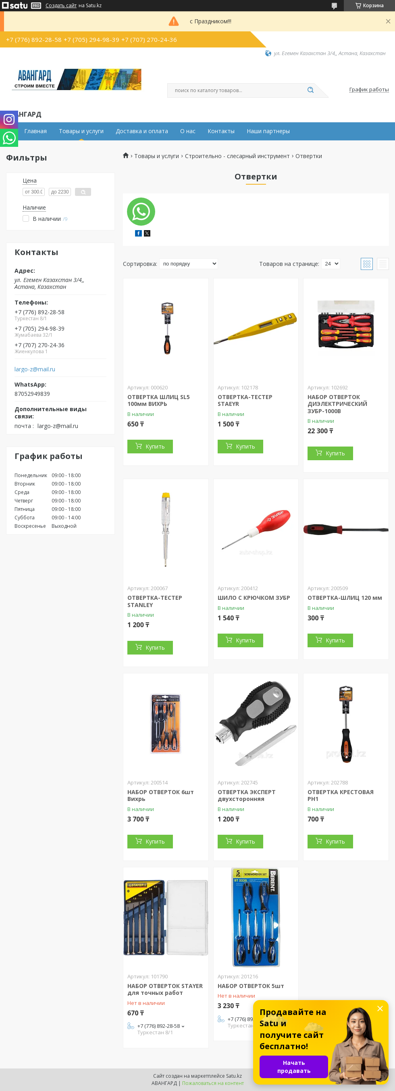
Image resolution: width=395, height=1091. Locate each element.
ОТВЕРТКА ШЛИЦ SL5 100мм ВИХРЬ (158, 400)
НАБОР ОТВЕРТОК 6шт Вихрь (160, 795)
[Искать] (310, 90)
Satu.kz (234, 1075)
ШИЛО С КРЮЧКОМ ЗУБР (254, 597)
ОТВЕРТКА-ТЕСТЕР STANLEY (154, 601)
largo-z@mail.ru (35, 369)
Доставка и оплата (142, 131)
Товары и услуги (81, 131)
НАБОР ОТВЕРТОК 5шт (251, 986)
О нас (187, 131)
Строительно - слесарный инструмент (237, 156)
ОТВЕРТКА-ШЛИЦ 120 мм (345, 597)
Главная (35, 131)
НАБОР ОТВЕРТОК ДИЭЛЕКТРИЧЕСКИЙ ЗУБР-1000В (337, 404)
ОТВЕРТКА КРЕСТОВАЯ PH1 (341, 795)
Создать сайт (61, 5)
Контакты (221, 131)
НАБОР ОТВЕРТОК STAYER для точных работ (165, 989)
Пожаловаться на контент (213, 1083)
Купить (155, 446)
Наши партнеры (268, 131)
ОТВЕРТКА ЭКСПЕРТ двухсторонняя (247, 795)
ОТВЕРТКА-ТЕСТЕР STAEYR (245, 400)
